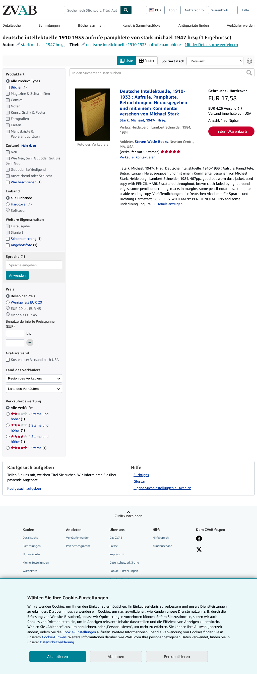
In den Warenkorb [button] (231, 131)
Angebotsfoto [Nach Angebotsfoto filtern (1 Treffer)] (21, 245)
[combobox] (92, 10)
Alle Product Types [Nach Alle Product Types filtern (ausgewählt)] (23, 81)
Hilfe (245, 10)
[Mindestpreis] (15, 333)
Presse (113, 546)
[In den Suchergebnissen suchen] (162, 73)
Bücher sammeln (91, 25)
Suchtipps (141, 475)
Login (173, 10)
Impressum (116, 554)
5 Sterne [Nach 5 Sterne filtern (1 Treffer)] (28, 448)
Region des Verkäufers (25, 378)
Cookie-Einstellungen (79, 632)
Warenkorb (30, 571)
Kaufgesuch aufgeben (24, 488)
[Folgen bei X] (199, 550)
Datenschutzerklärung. (57, 642)
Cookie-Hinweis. (54, 637)
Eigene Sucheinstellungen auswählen (162, 488)
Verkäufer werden (240, 25)
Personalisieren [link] (177, 656)
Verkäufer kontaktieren (137, 157)
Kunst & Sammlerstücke (141, 25)
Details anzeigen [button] (169, 204)
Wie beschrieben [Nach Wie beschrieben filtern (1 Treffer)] (23, 182)
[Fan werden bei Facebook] (199, 539)
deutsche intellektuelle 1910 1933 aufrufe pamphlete (133, 44)
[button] (249, 73)
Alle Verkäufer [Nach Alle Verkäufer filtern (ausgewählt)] (22, 408)
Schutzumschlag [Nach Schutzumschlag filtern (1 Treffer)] (23, 239)
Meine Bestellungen (36, 563)
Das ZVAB (115, 537)
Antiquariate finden (193, 25)
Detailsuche (12, 25)
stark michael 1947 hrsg (42, 44)
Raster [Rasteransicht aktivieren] (146, 60)
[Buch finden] (126, 10)
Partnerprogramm (78, 546)
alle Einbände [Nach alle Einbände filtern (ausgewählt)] (19, 198)
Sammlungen (49, 25)
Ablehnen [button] (116, 656)
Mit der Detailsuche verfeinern (211, 44)
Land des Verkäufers (23, 389)
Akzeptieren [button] (57, 656)
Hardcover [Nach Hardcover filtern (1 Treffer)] (19, 204)
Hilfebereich (161, 537)
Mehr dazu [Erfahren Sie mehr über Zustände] (28, 145)
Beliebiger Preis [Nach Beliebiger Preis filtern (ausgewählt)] (21, 296)
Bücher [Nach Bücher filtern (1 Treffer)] (16, 87)
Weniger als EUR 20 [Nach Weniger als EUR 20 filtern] (24, 302)
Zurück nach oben (128, 516)
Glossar (139, 481)
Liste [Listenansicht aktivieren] (126, 60)
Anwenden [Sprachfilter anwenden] (17, 275)
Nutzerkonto (194, 10)
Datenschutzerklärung (124, 563)
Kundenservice (162, 546)
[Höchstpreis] (15, 343)
